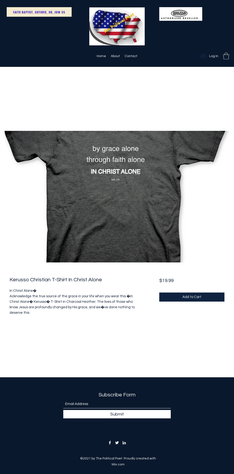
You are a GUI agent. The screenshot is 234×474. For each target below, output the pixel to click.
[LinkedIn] (124, 442)
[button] (226, 56)
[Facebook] (109, 442)
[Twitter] (117, 442)
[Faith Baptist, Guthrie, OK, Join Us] (39, 12)
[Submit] (117, 414)
